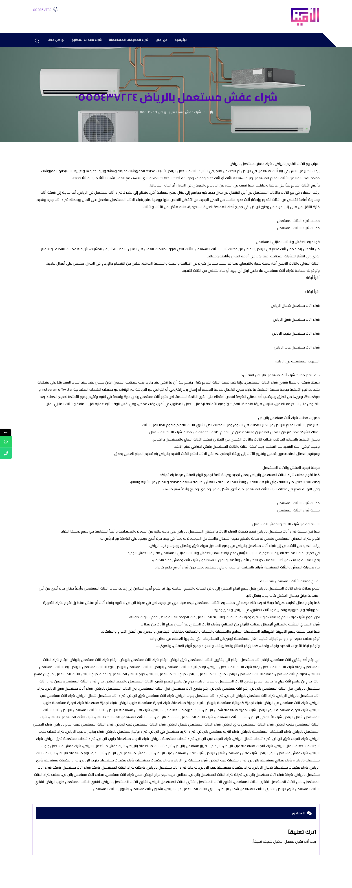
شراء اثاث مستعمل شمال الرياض (295, 306)
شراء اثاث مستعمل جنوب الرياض (296, 334)
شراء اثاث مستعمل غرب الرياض (297, 348)
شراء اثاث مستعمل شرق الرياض (296, 320)
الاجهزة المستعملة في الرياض (297, 362)
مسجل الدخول (280, 846)
